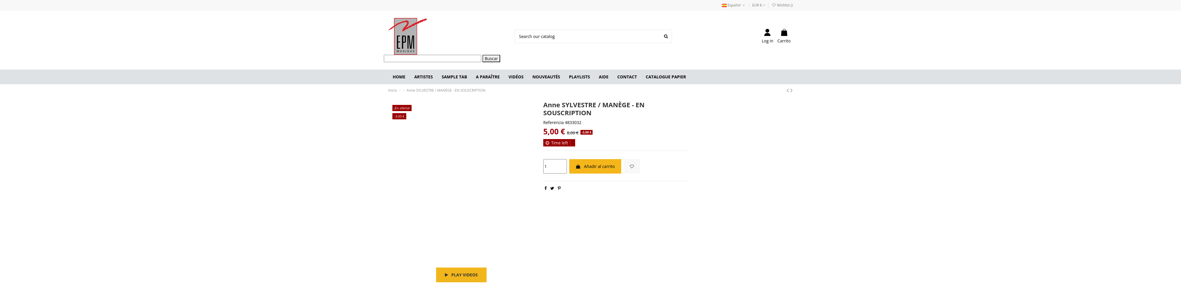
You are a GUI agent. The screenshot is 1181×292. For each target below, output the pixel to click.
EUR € (758, 5)
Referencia (553, 122)
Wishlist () (782, 5)
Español (734, 5)
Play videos (461, 275)
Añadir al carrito (595, 166)
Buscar (491, 58)
